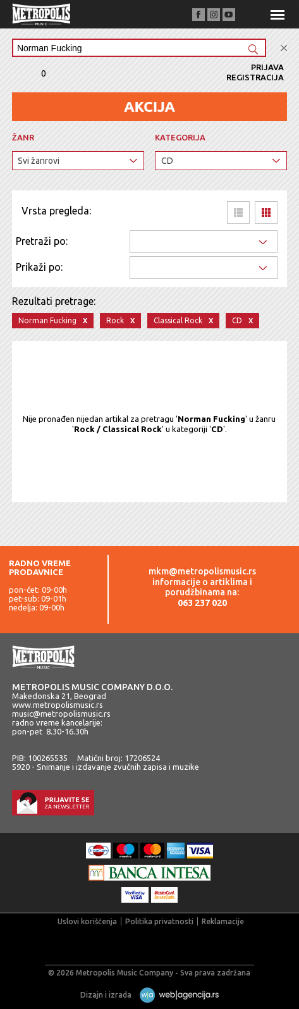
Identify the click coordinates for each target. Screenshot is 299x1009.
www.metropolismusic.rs (57, 704)
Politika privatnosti (159, 921)
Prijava (267, 67)
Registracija (255, 77)
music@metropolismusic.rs (61, 713)
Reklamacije (223, 921)
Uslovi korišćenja (87, 921)
